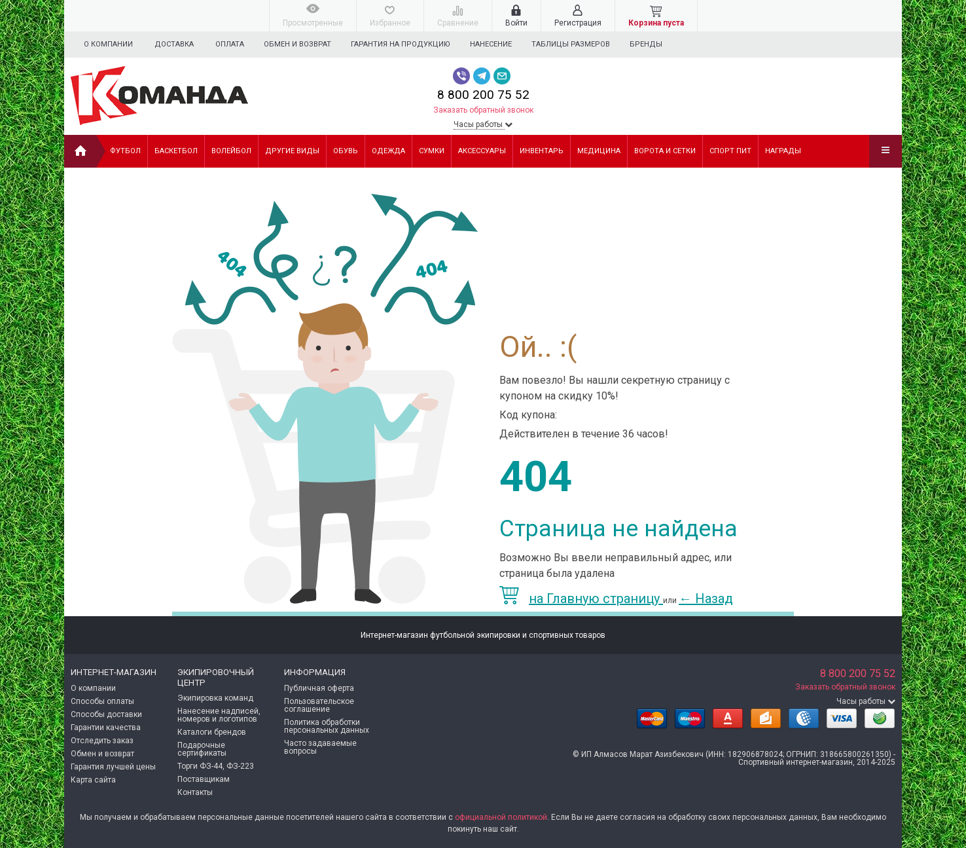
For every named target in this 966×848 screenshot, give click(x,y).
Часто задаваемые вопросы (320, 747)
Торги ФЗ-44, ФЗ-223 (215, 766)
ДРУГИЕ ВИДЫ (292, 151)
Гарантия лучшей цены (113, 766)
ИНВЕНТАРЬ (542, 151)
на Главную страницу (581, 598)
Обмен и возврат (299, 44)
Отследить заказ (102, 740)
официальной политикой (501, 817)
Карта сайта (93, 779)
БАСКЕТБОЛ (176, 151)
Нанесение (497, 44)
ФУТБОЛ (125, 151)
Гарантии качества (106, 727)
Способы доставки (106, 714)
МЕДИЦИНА (598, 151)
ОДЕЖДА (388, 151)
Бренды (655, 44)
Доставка (174, 44)
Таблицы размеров (578, 44)
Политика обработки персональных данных (326, 726)
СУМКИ (431, 151)
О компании (108, 44)
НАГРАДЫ (783, 151)
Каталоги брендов (211, 732)
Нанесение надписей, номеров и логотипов (218, 715)
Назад (706, 598)
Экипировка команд (215, 698)
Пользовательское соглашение (319, 705)
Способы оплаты (102, 701)
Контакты (195, 792)
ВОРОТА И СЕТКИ (665, 151)
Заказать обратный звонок (483, 110)
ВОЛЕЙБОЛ (231, 151)
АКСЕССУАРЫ (482, 151)
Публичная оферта (319, 688)
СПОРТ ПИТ (730, 151)
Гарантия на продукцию (404, 44)
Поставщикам (203, 779)
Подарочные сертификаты (201, 749)
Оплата (229, 44)
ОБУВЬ (345, 151)
